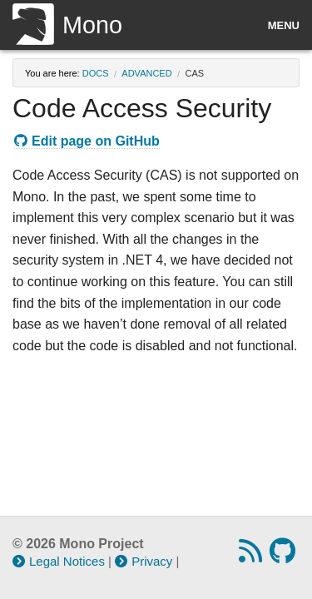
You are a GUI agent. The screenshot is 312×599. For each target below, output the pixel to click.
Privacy (143, 561)
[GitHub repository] (285, 556)
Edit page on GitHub (87, 141)
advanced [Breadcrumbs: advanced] (146, 73)
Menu (284, 25)
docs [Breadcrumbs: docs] (95, 73)
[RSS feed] (252, 556)
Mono (67, 25)
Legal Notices (58, 561)
